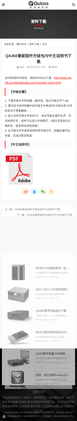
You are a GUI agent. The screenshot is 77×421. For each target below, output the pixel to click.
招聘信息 (13, 388)
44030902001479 (31, 416)
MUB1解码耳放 (63, 395)
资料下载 (34, 48)
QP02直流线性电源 (63, 391)
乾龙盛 (34, 412)
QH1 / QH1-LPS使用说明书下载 (55, 339)
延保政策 (13, 384)
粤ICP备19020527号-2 (64, 416)
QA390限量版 (63, 378)
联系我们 (13, 375)
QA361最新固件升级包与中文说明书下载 (49, 219)
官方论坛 (38, 379)
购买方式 (38, 384)
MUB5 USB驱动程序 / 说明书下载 (56, 318)
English (38, 388)
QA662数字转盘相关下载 (51, 361)
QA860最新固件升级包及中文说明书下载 (37, 213)
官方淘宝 (38, 375)
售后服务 (13, 379)
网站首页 (21, 48)
